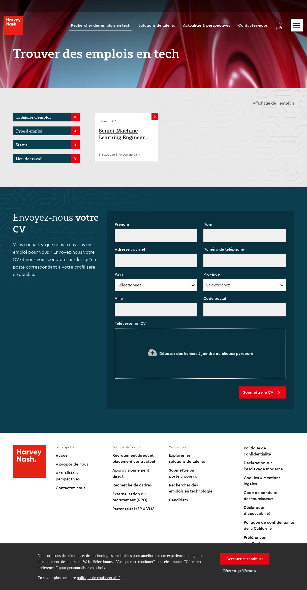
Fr (280, 27)
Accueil (63, 455)
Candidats (178, 499)
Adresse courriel (130, 249)
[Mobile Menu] (296, 25)
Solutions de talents (156, 25)
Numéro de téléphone (224, 249)
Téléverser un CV (131, 323)
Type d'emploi (29, 131)
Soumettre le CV (262, 392)
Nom (208, 224)
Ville (119, 298)
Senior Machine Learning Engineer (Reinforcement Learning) (122, 134)
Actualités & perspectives (206, 25)
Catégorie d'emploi (33, 117)
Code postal (214, 298)
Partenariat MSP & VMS (133, 508)
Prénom (122, 224)
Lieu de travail (29, 158)
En (281, 23)
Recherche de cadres (132, 484)
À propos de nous (72, 464)
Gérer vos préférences (239, 571)
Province (212, 274)
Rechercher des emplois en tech (100, 25)
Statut (21, 145)
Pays (119, 274)
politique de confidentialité (98, 578)
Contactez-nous (253, 25)
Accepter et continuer (244, 559)
